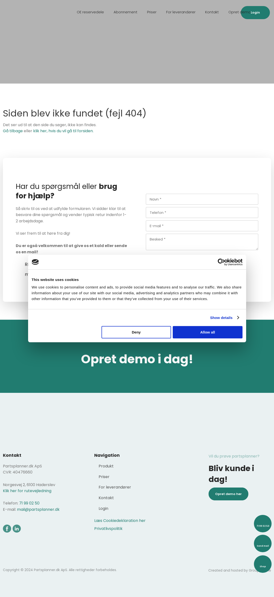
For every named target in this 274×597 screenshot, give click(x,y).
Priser (152, 12)
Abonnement (125, 12)
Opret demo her (228, 494)
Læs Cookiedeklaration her (120, 520)
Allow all (207, 332)
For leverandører (181, 12)
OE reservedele (90, 12)
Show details (221, 318)
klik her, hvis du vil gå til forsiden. (63, 131)
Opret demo (239, 12)
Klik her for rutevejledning (27, 491)
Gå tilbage (13, 131)
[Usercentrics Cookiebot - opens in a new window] (221, 262)
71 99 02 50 (29, 503)
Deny (136, 332)
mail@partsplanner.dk (38, 509)
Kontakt (212, 12)
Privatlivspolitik (108, 528)
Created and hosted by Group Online (239, 570)
